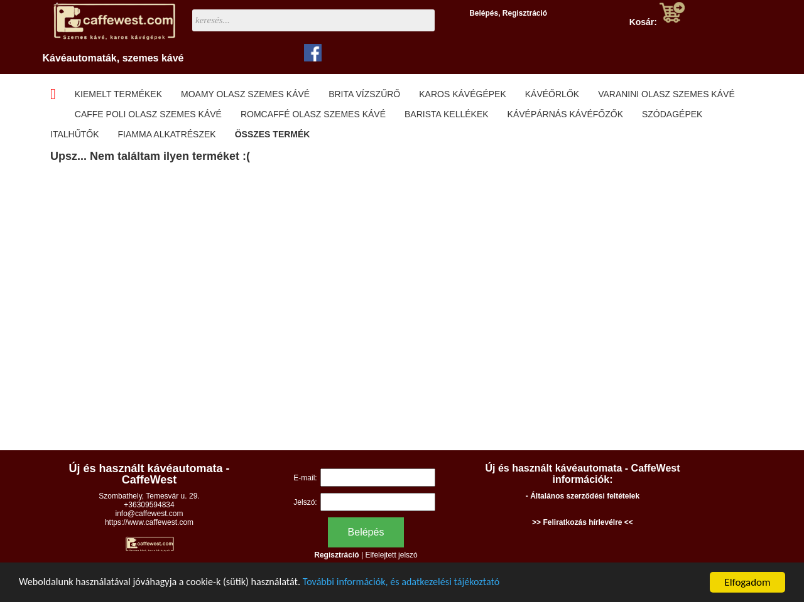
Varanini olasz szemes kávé (666, 94)
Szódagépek (672, 114)
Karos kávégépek (462, 94)
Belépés (483, 13)
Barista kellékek (447, 114)
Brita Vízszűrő (364, 94)
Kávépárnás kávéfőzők (565, 114)
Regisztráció (525, 13)
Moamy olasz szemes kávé (245, 94)
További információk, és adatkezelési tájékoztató (421, 583)
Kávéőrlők (552, 94)
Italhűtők (74, 134)
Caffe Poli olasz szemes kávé (148, 114)
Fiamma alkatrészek (167, 134)
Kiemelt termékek (118, 94)
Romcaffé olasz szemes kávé (313, 114)
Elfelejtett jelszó (391, 555)
